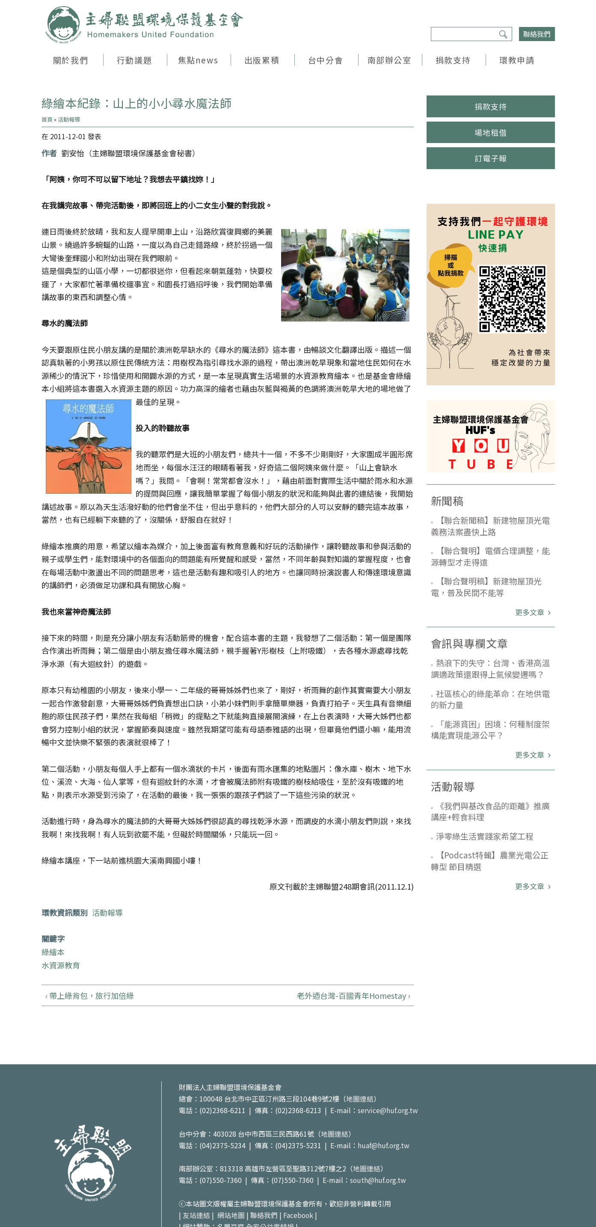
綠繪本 (53, 951)
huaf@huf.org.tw (384, 1145)
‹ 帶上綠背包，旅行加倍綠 (89, 995)
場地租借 (490, 132)
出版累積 (261, 60)
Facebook (298, 1215)
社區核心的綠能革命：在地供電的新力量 (490, 699)
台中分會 (325, 60)
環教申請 (516, 60)
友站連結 (196, 1215)
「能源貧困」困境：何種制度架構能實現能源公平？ (490, 729)
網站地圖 (231, 1215)
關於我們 (70, 60)
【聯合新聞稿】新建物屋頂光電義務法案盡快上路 (490, 525)
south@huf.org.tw (378, 1180)
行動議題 (134, 60)
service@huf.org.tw (388, 1110)
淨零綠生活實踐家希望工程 (485, 836)
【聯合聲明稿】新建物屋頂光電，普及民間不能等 (486, 586)
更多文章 (530, 612)
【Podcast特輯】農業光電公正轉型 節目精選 (490, 860)
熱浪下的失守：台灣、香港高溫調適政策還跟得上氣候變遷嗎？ (490, 668)
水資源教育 (61, 965)
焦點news (198, 60)
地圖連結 (360, 1098)
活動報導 (69, 119)
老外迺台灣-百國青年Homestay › (353, 995)
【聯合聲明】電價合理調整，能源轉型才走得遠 (490, 556)
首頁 (47, 119)
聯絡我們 (537, 34)
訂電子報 (490, 158)
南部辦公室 (390, 60)
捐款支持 (453, 60)
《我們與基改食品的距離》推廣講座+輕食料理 (490, 811)
